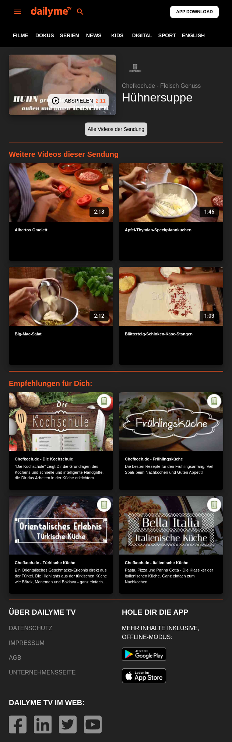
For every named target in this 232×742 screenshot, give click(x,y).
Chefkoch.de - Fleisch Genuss (161, 86)
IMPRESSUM (27, 643)
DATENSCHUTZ (30, 628)
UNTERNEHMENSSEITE (42, 672)
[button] (135, 68)
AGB (15, 658)
